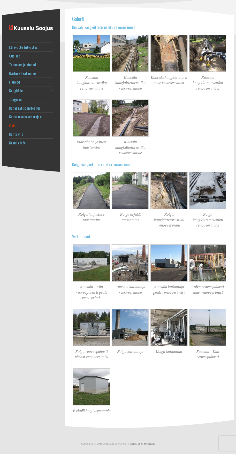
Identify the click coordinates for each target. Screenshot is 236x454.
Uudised (14, 56)
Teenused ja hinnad (22, 64)
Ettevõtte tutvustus (23, 47)
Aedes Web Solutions (142, 443)
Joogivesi (16, 99)
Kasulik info (17, 143)
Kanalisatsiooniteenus (24, 108)
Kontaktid (16, 134)
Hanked (14, 82)
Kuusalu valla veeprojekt (26, 117)
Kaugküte (16, 90)
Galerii (14, 125)
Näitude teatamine (22, 73)
